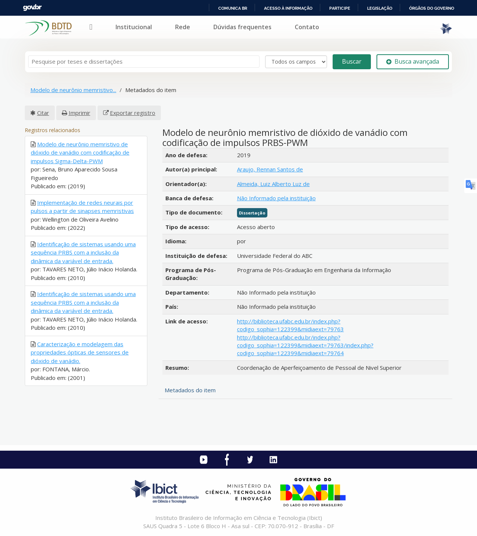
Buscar (352, 61)
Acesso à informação (288, 8)
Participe (339, 8)
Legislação (379, 8)
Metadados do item (190, 390)
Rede (182, 27)
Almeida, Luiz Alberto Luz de (273, 184)
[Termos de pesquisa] (144, 61)
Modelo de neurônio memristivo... (73, 90)
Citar (43, 112)
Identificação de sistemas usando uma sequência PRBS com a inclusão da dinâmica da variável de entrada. (83, 252)
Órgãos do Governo (431, 8)
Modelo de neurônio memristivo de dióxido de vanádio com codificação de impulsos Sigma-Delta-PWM (80, 152)
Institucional (134, 27)
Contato (307, 27)
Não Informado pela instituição (276, 198)
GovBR (32, 7)
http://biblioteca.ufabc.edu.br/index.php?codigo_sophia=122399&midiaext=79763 (290, 325)
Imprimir (79, 112)
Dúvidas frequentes (242, 27)
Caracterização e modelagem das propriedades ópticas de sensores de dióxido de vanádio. (80, 352)
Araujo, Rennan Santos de (270, 169)
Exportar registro (132, 112)
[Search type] (296, 61)
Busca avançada (412, 61)
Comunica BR (232, 8)
